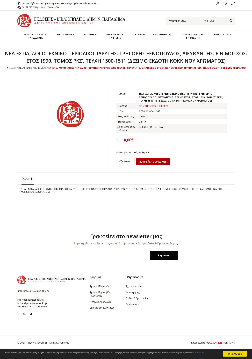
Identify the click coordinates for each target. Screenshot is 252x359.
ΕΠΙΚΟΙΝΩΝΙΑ (221, 36)
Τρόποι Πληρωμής (99, 294)
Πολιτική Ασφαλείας (100, 309)
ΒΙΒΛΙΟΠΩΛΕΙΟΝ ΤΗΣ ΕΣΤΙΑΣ (156, 115)
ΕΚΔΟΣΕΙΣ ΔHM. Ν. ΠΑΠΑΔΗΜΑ (33, 37)
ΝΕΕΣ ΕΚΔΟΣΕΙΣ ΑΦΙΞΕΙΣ (114, 39)
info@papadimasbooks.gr (120, 3)
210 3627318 (29, 3)
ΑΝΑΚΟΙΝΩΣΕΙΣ (162, 36)
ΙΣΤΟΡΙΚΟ (137, 36)
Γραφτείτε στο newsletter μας (126, 244)
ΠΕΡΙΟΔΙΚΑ (141, 74)
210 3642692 (50, 3)
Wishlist (128, 171)
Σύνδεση (218, 3)
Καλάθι (233, 3)
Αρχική (109, 74)
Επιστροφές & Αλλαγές (102, 315)
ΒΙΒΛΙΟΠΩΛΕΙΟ (63, 36)
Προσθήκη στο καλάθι (153, 171)
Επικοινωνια (132, 312)
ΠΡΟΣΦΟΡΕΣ (89, 36)
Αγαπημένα (225, 3)
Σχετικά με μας (133, 294)
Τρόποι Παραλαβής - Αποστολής (101, 302)
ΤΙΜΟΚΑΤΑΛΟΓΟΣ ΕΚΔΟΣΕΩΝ (192, 37)
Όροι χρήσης (133, 300)
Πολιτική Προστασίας (137, 306)
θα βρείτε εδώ (120, 355)
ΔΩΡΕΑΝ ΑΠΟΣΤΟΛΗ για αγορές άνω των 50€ (50, 7)
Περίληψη (28, 186)
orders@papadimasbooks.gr (81, 3)
